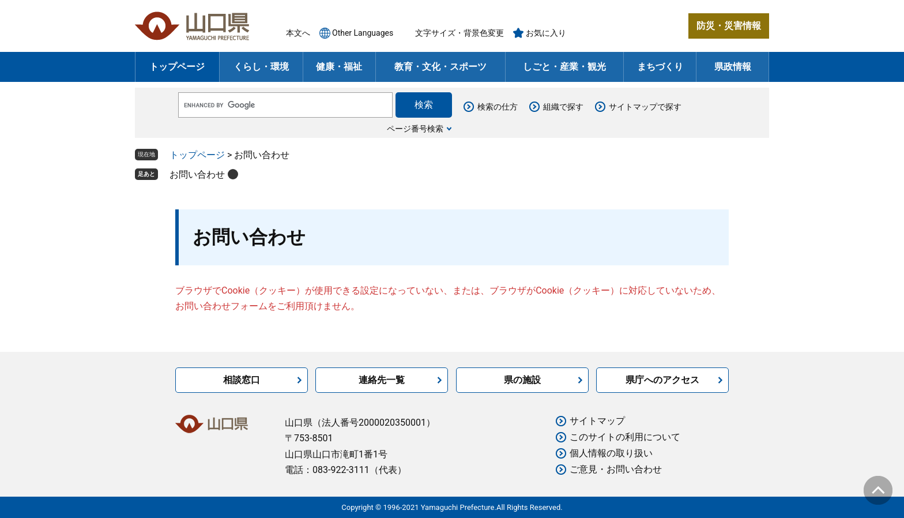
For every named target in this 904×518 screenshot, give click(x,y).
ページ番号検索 (415, 129)
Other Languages (362, 32)
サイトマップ (597, 420)
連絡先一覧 (382, 379)
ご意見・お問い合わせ (616, 469)
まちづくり (660, 66)
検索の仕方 (497, 106)
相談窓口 (241, 379)
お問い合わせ (197, 174)
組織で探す (563, 106)
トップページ (177, 66)
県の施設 (522, 379)
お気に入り (546, 32)
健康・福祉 (339, 66)
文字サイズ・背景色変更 (459, 32)
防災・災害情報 (728, 25)
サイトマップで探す (645, 106)
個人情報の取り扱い (611, 453)
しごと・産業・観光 (564, 66)
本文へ (298, 32)
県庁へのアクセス (662, 379)
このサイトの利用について (625, 436)
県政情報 (732, 66)
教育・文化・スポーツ (440, 66)
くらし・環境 (261, 66)
